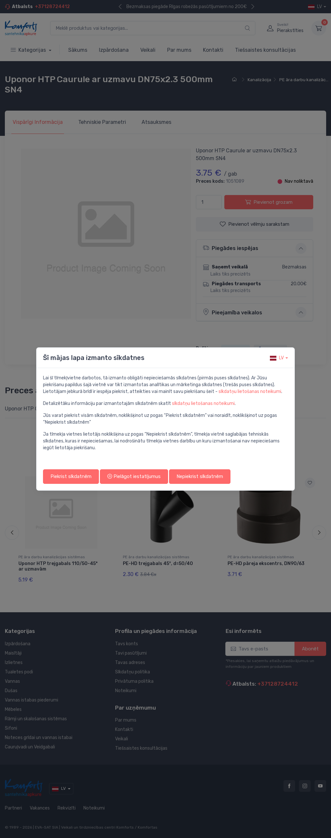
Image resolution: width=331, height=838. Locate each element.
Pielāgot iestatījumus (134, 476)
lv (277, 358)
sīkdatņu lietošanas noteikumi (250, 391)
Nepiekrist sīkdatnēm (199, 476)
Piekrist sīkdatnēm (70, 476)
